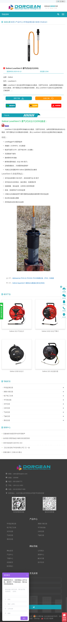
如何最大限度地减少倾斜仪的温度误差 (16, 438)
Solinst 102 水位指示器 (50, 371)
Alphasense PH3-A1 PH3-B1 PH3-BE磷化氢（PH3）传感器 (33, 278)
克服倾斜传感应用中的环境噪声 (14, 434)
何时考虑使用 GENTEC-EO (12, 443)
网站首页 (10, 551)
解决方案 (41, 558)
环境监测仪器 (29, 22)
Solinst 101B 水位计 (17, 371)
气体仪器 (7, 412)
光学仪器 (7, 404)
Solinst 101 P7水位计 (16, 331)
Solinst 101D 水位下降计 (50, 331)
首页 (13, 22)
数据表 (5, 126)
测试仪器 (7, 420)
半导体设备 (7, 400)
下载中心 (10, 558)
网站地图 (29, 618)
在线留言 (10, 562)
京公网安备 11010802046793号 (45, 616)
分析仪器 (7, 408)
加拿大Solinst (41, 22)
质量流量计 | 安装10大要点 (12, 452)
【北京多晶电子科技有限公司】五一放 (16, 447)
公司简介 (41, 551)
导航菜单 (5, 14)
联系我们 (10, 566)
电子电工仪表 (8, 396)
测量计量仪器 (8, 392)
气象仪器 (7, 416)
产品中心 (19, 22)
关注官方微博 (47, 618)
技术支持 (41, 562)
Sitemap (37, 618)
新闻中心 (41, 554)
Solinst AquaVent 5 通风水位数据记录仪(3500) (28, 283)
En (63, 1)
